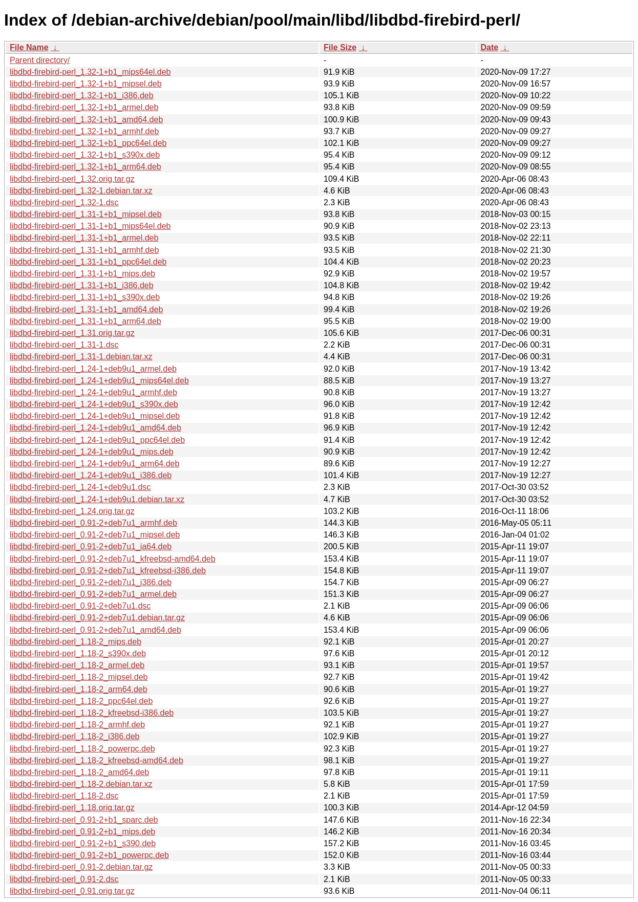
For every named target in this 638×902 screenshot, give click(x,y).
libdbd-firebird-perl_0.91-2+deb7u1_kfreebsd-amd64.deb (113, 558)
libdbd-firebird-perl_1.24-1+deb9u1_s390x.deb (94, 404)
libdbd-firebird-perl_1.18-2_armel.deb (77, 665)
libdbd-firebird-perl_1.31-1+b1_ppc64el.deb (88, 261)
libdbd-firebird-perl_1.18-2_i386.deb (75, 736)
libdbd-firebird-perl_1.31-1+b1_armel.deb (84, 237)
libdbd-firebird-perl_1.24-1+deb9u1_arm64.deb (94, 463)
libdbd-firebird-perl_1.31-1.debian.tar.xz (81, 356)
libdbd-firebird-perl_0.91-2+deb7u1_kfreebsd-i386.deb (108, 570)
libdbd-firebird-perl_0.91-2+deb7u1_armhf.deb (93, 523)
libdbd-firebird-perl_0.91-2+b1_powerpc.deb (89, 855)
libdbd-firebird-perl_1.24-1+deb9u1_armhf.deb (93, 392)
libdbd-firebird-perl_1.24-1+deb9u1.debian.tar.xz (97, 499)
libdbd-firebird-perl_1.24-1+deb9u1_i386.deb (91, 475)
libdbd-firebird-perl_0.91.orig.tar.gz (72, 891)
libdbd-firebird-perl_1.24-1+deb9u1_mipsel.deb (95, 416)
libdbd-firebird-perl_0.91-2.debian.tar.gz (81, 867)
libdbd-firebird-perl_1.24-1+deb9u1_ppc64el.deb (97, 440)
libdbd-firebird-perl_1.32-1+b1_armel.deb (84, 107)
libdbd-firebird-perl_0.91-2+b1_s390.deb (83, 843)
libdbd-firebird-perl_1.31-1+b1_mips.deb (82, 273)
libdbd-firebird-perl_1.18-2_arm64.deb (78, 689)
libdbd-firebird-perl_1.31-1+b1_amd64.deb (86, 309)
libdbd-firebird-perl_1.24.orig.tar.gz (72, 511)
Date (490, 47)
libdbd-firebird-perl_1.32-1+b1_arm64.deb (85, 166)
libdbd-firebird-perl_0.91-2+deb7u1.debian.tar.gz (97, 617)
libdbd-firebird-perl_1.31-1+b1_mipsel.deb (86, 214)
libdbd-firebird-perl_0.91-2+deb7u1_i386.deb (91, 582)
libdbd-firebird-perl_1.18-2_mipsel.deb (78, 677)
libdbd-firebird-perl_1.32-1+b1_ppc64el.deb (88, 143)
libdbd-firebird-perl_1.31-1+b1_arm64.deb (85, 321)
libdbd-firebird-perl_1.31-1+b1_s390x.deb (85, 297)
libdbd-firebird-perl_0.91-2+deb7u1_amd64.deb (95, 630)
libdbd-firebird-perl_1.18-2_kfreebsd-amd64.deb (96, 760)
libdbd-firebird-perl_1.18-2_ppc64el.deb (81, 701)
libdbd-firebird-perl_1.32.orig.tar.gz (72, 179)
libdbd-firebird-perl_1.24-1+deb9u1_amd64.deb (95, 427)
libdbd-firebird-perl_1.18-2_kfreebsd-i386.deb (92, 712)
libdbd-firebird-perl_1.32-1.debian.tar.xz (81, 190)
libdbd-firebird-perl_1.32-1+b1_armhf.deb (84, 131)
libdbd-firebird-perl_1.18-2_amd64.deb (79, 772)
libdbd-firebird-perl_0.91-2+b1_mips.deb (82, 831)
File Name (29, 47)
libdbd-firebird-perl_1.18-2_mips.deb (75, 641)
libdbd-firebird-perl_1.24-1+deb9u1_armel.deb (93, 368)
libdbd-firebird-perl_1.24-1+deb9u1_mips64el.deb (99, 380)
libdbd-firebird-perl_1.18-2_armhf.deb (77, 724)
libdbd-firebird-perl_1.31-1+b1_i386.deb (82, 285)
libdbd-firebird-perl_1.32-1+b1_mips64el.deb (90, 72)
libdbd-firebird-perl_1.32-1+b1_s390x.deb (85, 155)
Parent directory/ (40, 60)
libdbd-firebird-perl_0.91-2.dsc (64, 879)
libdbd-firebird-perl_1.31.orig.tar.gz (72, 333)
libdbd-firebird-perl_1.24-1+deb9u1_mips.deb (92, 451)
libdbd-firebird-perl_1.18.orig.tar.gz (72, 807)
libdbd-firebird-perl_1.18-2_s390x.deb (78, 653)
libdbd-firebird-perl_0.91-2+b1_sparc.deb (84, 819)
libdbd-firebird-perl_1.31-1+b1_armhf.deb (84, 250)
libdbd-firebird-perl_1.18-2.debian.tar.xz (81, 784)
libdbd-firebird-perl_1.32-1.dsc (64, 202)
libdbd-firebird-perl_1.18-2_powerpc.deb (82, 748)
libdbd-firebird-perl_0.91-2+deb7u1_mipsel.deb (95, 534)
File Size (340, 47)
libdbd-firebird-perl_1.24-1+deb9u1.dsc (80, 487)
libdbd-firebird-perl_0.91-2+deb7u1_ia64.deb (91, 546)
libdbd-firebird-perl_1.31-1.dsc (64, 344)
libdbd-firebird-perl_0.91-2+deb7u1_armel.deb (93, 594)
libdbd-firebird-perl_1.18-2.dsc (64, 795)
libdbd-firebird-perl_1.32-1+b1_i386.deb (82, 95)
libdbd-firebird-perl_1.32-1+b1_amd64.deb (86, 119)
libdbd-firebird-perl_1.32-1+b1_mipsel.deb (86, 83)
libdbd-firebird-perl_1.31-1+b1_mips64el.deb (90, 226)
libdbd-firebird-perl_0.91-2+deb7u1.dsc (80, 606)
